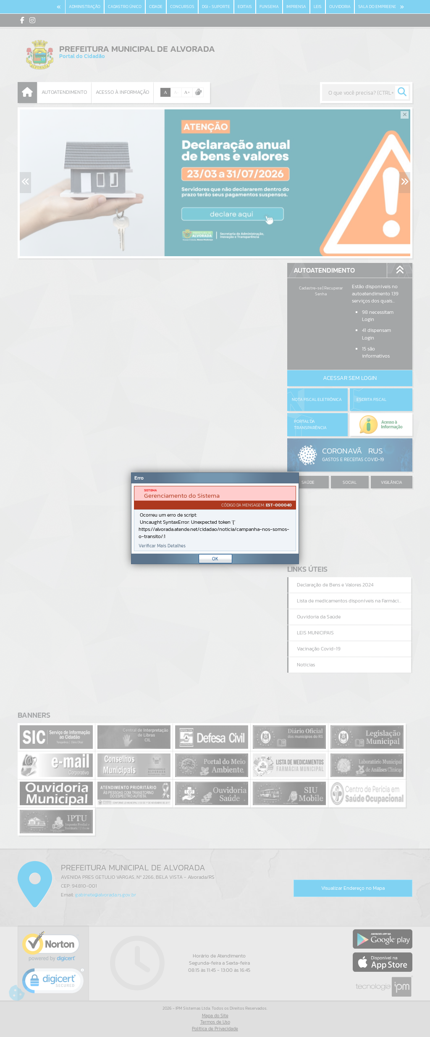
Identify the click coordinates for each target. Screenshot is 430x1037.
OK (215, 558)
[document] (215, 518)
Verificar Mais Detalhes (162, 546)
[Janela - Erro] (215, 518)
